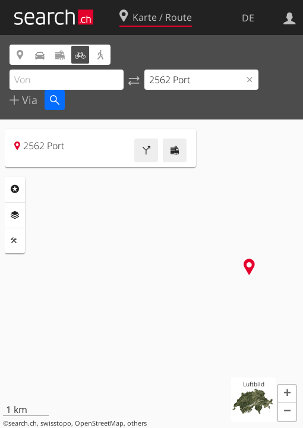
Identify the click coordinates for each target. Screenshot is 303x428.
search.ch (22, 423)
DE (248, 17)
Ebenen (15, 215)
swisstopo (55, 423)
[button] (287, 394)
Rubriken (15, 189)
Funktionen (15, 240)
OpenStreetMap (99, 423)
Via (28, 100)
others (137, 423)
